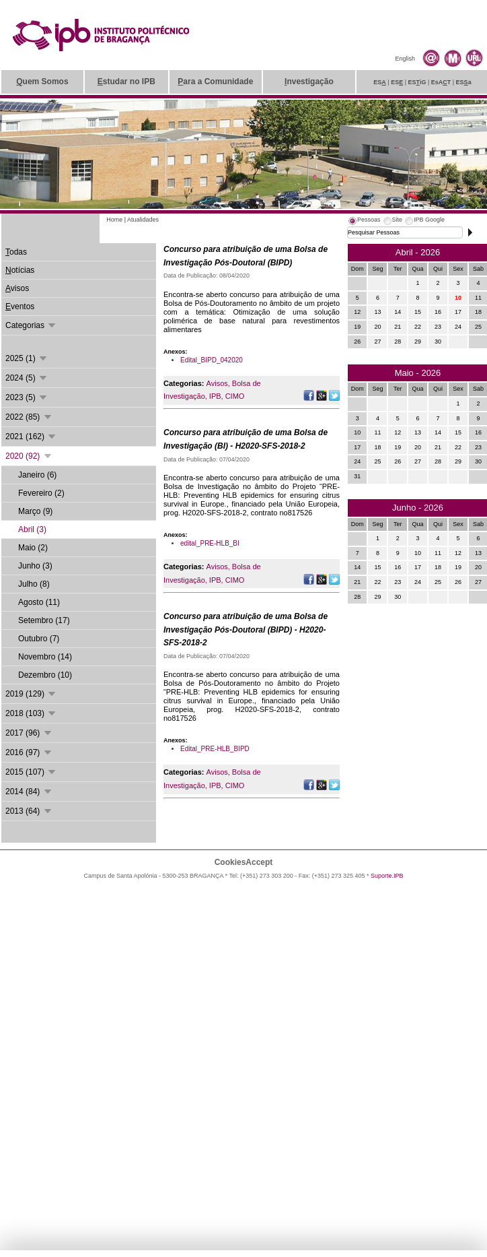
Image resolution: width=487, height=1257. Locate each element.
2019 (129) (31, 693)
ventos (19, 306)
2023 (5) (26, 397)
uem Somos (42, 81)
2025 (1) (26, 358)
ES (379, 82)
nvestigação (309, 81)
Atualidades (143, 219)
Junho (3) (35, 566)
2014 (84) (29, 791)
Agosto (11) (39, 602)
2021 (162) (31, 436)
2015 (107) (31, 772)
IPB (215, 396)
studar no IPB (126, 81)
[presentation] (364, 221)
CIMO (235, 396)
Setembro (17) (44, 620)
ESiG (417, 82)
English (405, 58)
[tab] (364, 221)
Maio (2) (33, 547)
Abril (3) (32, 529)
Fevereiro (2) (41, 493)
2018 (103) (31, 713)
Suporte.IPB (387, 875)
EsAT (441, 82)
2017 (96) (29, 733)
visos (17, 288)
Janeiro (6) (37, 475)
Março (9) (35, 511)
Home (114, 219)
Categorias (31, 325)
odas (16, 252)
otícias (19, 270)
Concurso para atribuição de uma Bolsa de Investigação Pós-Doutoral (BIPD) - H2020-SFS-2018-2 (245, 629)
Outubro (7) (38, 638)
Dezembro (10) (45, 675)
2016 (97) (29, 752)
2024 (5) (26, 378)
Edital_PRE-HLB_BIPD (215, 748)
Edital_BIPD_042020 (211, 360)
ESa (464, 82)
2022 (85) (29, 417)
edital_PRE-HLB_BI (209, 543)
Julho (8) (34, 584)
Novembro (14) (45, 657)
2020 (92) (29, 456)
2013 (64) (29, 811)
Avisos (217, 383)
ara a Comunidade (215, 81)
